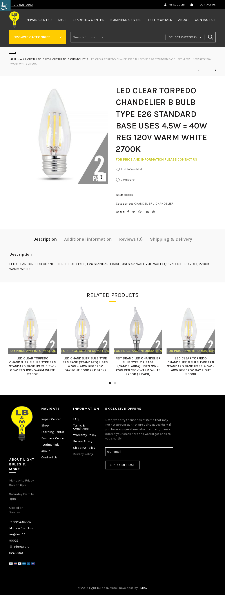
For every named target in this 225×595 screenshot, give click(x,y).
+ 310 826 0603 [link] (22, 4)
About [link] (183, 20)
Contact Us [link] (208, 4)
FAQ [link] (76, 419)
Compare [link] (127, 179)
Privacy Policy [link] (83, 454)
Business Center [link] (126, 20)
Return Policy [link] (82, 441)
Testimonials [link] (160, 20)
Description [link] (45, 239)
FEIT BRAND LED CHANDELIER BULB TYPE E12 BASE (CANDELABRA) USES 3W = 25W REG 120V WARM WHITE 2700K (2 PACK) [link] (138, 366)
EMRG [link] (142, 588)
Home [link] (18, 59)
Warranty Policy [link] (84, 435)
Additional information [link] (88, 239)
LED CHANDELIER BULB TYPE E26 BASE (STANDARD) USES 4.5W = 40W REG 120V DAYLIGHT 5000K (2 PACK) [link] (86, 364)
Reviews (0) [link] (131, 239)
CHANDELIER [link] (78, 59)
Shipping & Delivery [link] (171, 239)
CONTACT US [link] (187, 159)
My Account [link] (174, 4)
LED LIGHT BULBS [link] (56, 59)
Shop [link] (62, 20)
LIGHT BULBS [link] (33, 59)
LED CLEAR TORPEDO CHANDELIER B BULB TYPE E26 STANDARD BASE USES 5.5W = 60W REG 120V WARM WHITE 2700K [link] (33, 366)
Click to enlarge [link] (102, 177)
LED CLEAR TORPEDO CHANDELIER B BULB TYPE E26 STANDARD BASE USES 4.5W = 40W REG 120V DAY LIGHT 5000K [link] (191, 366)
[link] (5, 5)
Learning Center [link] (89, 20)
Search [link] (210, 37)
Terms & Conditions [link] (81, 427)
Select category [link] (183, 37)
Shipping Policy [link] (84, 448)
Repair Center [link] (38, 20)
